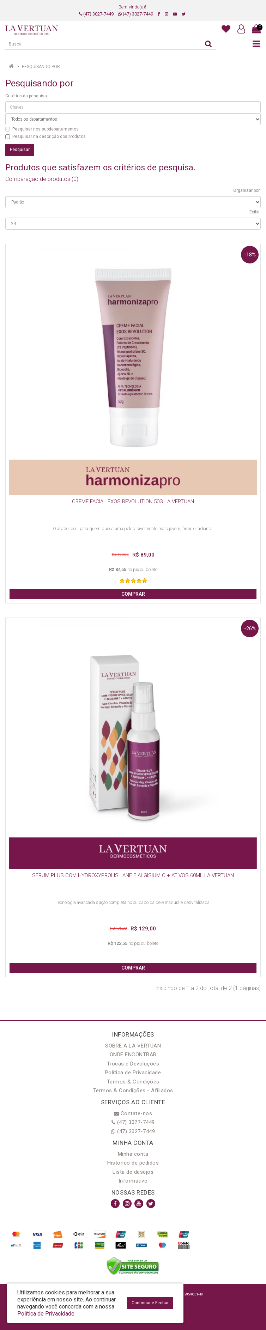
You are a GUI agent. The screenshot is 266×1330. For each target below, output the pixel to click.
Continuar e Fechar (150, 1302)
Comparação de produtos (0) (41, 179)
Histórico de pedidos (133, 1163)
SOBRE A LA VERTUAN (133, 1046)
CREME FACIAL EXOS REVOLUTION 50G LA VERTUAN (133, 501)
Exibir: (255, 211)
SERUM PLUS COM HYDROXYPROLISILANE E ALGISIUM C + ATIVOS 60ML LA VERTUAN (133, 875)
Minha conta (133, 1154)
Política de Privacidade (133, 1072)
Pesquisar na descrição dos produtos (45, 136)
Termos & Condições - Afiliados (133, 1090)
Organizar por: (247, 190)
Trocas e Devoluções (133, 1064)
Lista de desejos (133, 1172)
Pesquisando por (41, 66)
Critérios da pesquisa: (26, 95)
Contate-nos (133, 1113)
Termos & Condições (133, 1082)
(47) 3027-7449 (96, 14)
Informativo (133, 1181)
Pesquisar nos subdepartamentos (42, 129)
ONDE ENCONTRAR (133, 1054)
